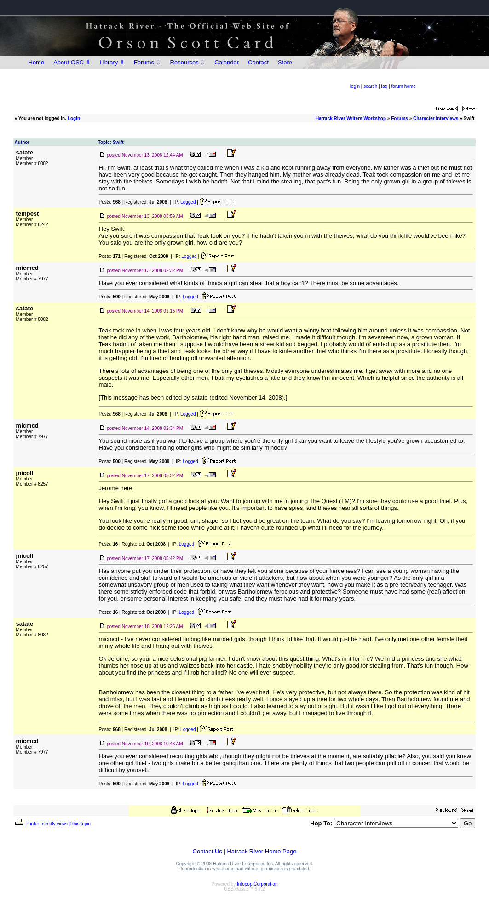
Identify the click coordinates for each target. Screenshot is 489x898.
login (355, 86)
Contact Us (207, 851)
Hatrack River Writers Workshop (351, 118)
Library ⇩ (112, 62)
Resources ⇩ (188, 62)
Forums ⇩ (147, 62)
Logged (188, 202)
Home (37, 62)
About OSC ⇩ (71, 62)
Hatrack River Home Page (261, 851)
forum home (403, 86)
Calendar (226, 62)
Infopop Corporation (257, 884)
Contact (258, 62)
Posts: (110, 202)
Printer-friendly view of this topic (52, 823)
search (370, 86)
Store (285, 62)
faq (384, 86)
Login (74, 118)
